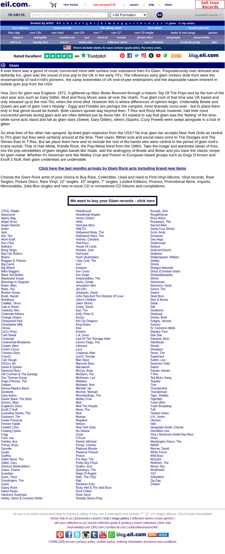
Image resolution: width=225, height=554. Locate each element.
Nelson (80, 423)
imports (18, 37)
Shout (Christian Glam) (165, 271)
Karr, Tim (82, 310)
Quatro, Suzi (84, 466)
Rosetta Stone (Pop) (89, 498)
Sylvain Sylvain (160, 370)
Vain (153, 423)
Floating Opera (11, 431)
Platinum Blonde (86, 448)
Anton (5, 228)
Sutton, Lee (157, 360)
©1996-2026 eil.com (61, 541)
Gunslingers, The (12, 480)
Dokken (6, 384)
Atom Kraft (8, 239)
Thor (153, 384)
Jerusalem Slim (86, 285)
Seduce (155, 246)
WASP (154, 445)
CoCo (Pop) (9, 331)
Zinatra (154, 484)
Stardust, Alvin (159, 338)
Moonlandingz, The (88, 395)
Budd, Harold (9, 296)
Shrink (154, 278)
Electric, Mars (10, 402)
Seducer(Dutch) (160, 250)
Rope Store (83, 494)
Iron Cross (82, 271)
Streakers (156, 349)
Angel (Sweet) (10, 225)
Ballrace (6, 246)
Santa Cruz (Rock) (162, 228)
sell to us (15, 42)
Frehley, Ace (9, 441)
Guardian (7, 473)
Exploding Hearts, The (15, 413)
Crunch (6, 356)
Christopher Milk (11, 324)
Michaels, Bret (85, 384)
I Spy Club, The (86, 260)
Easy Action (9, 395)
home (54, 518)
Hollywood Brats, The (90, 232)
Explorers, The (10, 416)
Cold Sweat (8, 335)
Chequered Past (11, 321)
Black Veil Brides (12, 275)
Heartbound (83, 211)
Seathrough (158, 243)
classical (102, 37)
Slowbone (156, 310)
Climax (5, 328)
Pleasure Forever (87, 452)
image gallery (120, 518)
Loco (79, 349)
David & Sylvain (11, 367)
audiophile (40, 37)
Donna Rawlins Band (15, 388)
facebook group (190, 42)
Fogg (4, 434)
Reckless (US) (85, 484)
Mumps (81, 416)
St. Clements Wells (162, 328)
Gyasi (5, 484)
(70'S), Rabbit (10, 211)
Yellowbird (157, 477)
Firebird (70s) (10, 427)
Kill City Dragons (87, 321)
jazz (86, 37)
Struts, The (157, 353)
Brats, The (8, 289)
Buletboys (7, 299)
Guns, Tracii (9, 477)
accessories (82, 518)
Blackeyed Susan (12, 278)
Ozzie (80, 434)
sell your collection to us (70, 522)
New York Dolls (86, 427)
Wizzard (155, 459)
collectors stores (117, 42)
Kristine (81, 331)
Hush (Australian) (87, 257)
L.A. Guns (82, 335)
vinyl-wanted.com (78, 527)
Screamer (156, 236)
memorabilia (201, 37)
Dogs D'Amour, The (14, 381)
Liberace (81, 345)
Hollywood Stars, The (90, 236)
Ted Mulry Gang (160, 377)
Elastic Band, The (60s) (16, 399)
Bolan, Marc (9, 285)
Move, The (83, 409)
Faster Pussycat (11, 420)
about (168, 4)
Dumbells (7, 392)
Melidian (81, 381)
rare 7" (97, 32)
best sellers (155, 28)
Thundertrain (158, 392)
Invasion (81, 267)
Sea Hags (156, 239)
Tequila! (155, 381)
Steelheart (157, 342)
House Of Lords (86, 246)
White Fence (158, 452)
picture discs (145, 37)
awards (121, 37)
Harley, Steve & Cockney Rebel (21, 498)
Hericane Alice (85, 225)
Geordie (6, 448)
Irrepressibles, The (88, 278)
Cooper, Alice (10, 345)
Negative (81, 420)
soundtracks (67, 37)
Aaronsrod (8, 214)
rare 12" (116, 32)
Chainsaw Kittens (12, 314)
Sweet (154, 367)
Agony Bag (8, 218)
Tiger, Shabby (159, 395)
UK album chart (111, 28)
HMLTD (81, 228)
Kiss (78, 328)
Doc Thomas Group (14, 377)
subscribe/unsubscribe (143, 527)
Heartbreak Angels (88, 214)
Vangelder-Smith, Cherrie (166, 427)
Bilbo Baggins (10, 271)
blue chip (14, 32)
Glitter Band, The (12, 459)
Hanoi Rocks (9, 491)
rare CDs (35, 32)
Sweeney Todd (159, 363)
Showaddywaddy (161, 275)
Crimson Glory (10, 353)
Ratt (78, 480)
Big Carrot (7, 264)
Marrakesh (83, 367)
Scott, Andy (157, 232)
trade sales (85, 42)
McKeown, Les (85, 377)
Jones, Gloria (84, 306)
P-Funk (80, 438)
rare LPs (79, 32)
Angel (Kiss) (9, 221)
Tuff (152, 409)
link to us (66, 518)
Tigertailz (156, 399)
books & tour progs (183, 32)
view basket (70, 4)
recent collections (145, 522)
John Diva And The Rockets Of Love (99, 296)
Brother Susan (10, 292)
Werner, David (159, 448)
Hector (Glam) (85, 218)
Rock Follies (84, 491)
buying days (40, 42)
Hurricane (82, 253)
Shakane (156, 253)
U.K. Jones (157, 416)
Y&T (153, 473)
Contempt (7, 338)
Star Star (156, 335)
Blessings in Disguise (15, 282)
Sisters (154, 292)
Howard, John (85, 250)
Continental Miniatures (16, 342)
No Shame (83, 431)
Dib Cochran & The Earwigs (19, 374)
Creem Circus (10, 349)
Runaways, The (160, 221)
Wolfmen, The (159, 462)
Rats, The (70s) (86, 477)
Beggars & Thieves (13, 260)
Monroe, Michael (87, 392)
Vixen (154, 438)
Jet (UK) (81, 289)
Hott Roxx (82, 243)
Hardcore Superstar (14, 494)
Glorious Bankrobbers (15, 466)
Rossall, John (159, 211)
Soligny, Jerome (160, 321)
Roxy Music (158, 218)
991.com (98, 527)
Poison (80, 455)
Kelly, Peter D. (85, 314)
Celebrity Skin (10, 310)
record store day (198, 28)
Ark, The (6, 236)
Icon (78, 264)
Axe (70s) (7, 243)
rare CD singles (144, 32)
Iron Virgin (82, 275)
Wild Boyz (156, 455)
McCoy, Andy (84, 370)
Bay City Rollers (11, 253)
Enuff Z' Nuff (9, 409)
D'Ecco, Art (8, 363)
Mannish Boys (85, 363)
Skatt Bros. (157, 296)
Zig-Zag (155, 480)
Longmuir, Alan (85, 353)
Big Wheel (8, 267)
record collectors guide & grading (109, 522)
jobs (214, 42)
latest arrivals (62, 28)
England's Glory (11, 406)
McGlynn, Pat (85, 374)
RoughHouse (158, 214)
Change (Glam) (11, 317)
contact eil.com (116, 527)
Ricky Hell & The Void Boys (94, 487)
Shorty (154, 264)
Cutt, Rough (9, 360)
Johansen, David (87, 292)
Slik (152, 306)
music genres (164, 518)
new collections (154, 42)
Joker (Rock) (84, 303)
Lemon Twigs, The (88, 342)
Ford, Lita (7, 438)
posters (213, 32)
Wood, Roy (157, 466)
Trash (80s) (157, 402)
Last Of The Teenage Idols (93, 338)
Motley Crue (84, 399)
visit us (64, 42)
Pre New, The (85, 459)
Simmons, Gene (161, 285)
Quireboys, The (86, 470)
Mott (78, 402)
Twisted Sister (159, 413)
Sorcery (155, 324)
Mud (78, 413)
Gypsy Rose (9, 487)
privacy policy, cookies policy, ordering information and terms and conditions (126, 541)
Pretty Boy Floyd (86, 462)
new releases (20, 28)
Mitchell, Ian (84, 388)
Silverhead (157, 282)
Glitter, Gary (9, 462)
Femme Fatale (10, 423)
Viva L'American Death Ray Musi (171, 434)
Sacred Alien (158, 225)
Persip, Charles (86, 445)
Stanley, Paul (158, 331)
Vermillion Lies (159, 431)
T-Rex (154, 374)
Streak (154, 345)
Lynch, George (85, 356)
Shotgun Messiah (161, 267)
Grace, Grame (10, 470)
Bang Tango (9, 250)
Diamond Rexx (11, 370)
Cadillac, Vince (11, 303)
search (96, 518)
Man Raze (82, 360)
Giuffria (6, 455)
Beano (5, 257)
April (4, 232)
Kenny (80, 317)
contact (133, 4)
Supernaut (157, 356)
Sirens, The (157, 289)
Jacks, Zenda (84, 282)
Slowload (156, 314)
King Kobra (83, 324)
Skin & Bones (159, 299)
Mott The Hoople (87, 406)
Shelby (154, 260)
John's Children (86, 299)
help (151, 4)
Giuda (5, 452)
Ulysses (155, 420)
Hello (79, 221)
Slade (154, 303)
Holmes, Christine (87, 239)
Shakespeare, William (164, 257)
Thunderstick (158, 388)
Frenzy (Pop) (9, 445)
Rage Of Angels (86, 473)
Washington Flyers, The (165, 441)
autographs (173, 37)
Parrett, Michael (86, 441)
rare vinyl (57, 32)
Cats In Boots (10, 306)
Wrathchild (157, 470)
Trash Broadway (161, 406)
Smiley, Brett (158, 317)
